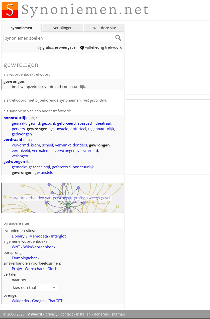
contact (67, 314)
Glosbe (53, 268)
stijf (47, 166)
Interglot (58, 235)
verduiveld (21, 150)
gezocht (48, 123)
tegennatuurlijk (101, 128)
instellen (83, 314)
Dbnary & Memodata (30, 235)
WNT (16, 246)
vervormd (20, 144)
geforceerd (66, 123)
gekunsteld (59, 128)
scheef (47, 144)
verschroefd (87, 150)
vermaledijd (42, 150)
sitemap (118, 314)
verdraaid (13, 139)
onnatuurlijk (16, 117)
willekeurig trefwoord (101, 47)
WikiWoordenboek (39, 246)
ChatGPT (55, 300)
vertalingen (62, 27)
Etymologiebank (26, 257)
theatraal (103, 123)
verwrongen (65, 150)
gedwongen (22, 133)
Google (38, 300)
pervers (18, 128)
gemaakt (19, 123)
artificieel (78, 128)
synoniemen (21, 27)
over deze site (104, 27)
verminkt (63, 144)
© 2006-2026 (22, 314)
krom (35, 144)
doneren (101, 314)
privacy (51, 314)
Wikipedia (20, 300)
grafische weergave (56, 47)
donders (80, 144)
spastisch (85, 123)
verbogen (20, 155)
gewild (34, 123)
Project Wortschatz (28, 268)
